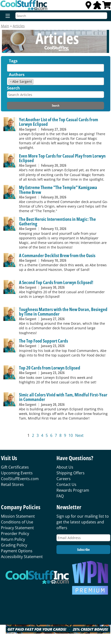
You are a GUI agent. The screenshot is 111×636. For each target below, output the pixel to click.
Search (13, 88)
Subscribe (83, 549)
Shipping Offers (70, 473)
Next (79, 435)
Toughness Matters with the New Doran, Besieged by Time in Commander (63, 311)
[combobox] (55, 68)
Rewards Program (72, 490)
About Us (64, 467)
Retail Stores (12, 484)
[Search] (61, 15)
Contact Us (66, 484)
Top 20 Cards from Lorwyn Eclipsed (49, 367)
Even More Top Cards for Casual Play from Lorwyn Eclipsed (62, 158)
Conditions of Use (17, 522)
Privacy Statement (17, 527)
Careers (63, 478)
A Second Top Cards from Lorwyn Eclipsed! (56, 282)
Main (5, 26)
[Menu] (6, 16)
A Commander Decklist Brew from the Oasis (57, 255)
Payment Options (16, 550)
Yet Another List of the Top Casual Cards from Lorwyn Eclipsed (58, 121)
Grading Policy (14, 545)
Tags (13, 61)
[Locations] (88, 6)
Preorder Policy (15, 533)
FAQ (60, 496)
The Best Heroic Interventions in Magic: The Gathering (57, 221)
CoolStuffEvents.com (20, 478)
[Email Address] (83, 537)
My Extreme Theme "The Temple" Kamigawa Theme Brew (58, 189)
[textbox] (9, 68)
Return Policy (13, 539)
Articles (19, 26)
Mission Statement (18, 516)
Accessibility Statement (22, 556)
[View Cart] (106, 6)
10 (70, 435)
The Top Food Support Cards (43, 340)
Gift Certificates (15, 467)
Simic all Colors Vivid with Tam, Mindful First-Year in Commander (63, 396)
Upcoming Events (17, 473)
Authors (17, 74)
